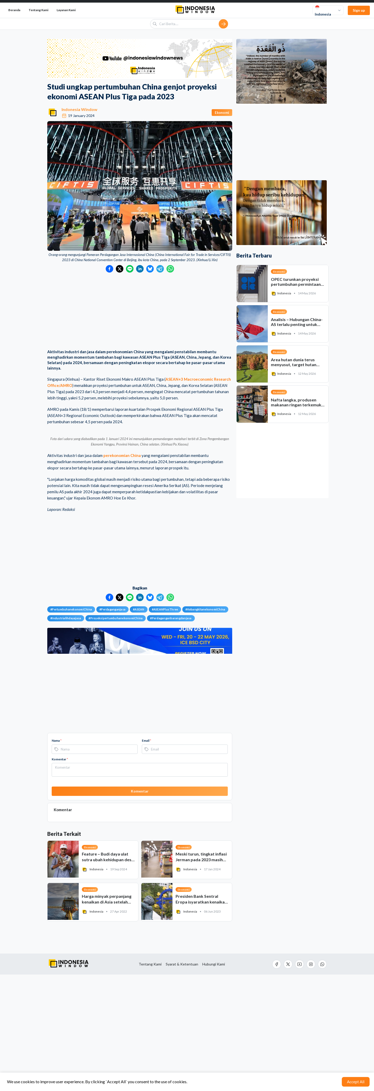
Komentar (60, 875)
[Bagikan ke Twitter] (119, 269)
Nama (57, 857)
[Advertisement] (139, 311)
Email (146, 857)
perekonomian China (122, 571)
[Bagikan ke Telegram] (160, 269)
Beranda (14, 10)
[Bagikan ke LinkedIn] (140, 269)
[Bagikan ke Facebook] (109, 269)
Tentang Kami (38, 10)
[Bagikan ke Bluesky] (150, 269)
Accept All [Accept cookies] (355, 1081)
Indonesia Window (79, 109)
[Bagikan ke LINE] (129, 269)
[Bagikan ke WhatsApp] (170, 269)
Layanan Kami (66, 10)
